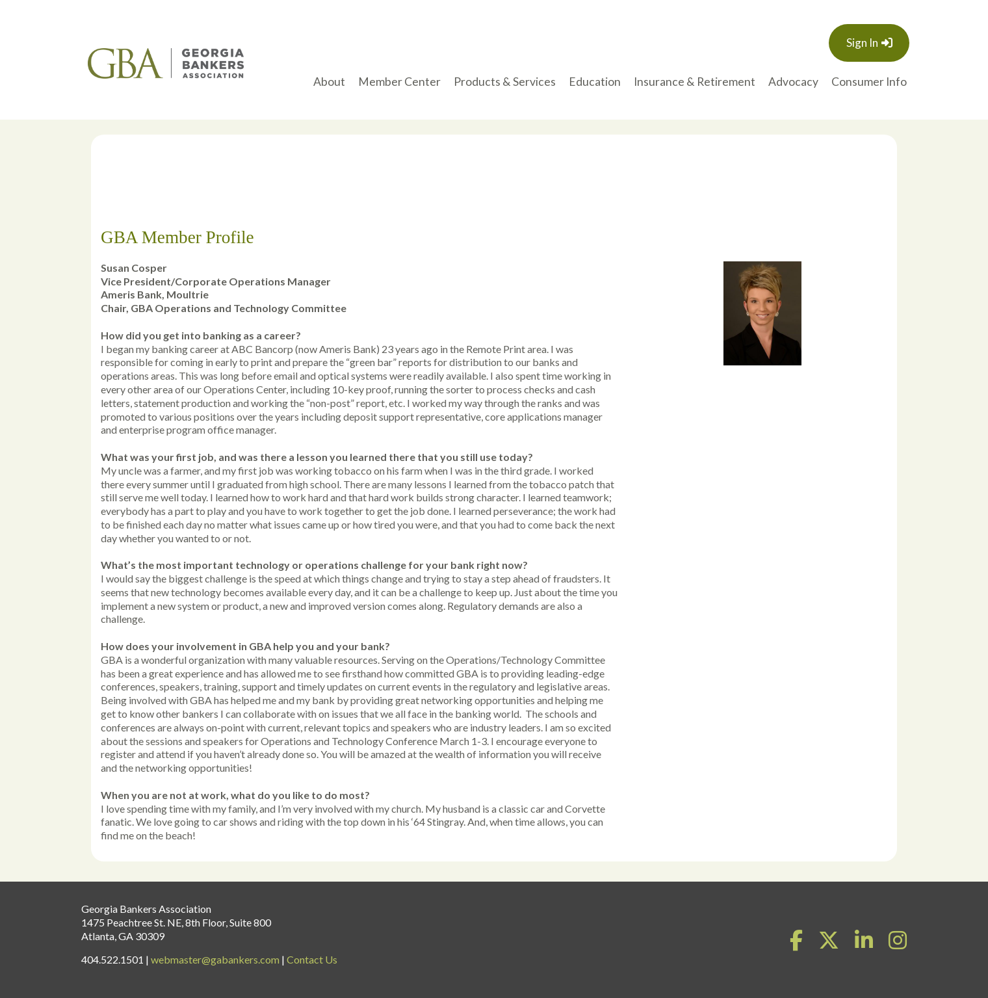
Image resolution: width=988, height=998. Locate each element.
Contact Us (312, 959)
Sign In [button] (862, 42)
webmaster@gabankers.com (215, 959)
